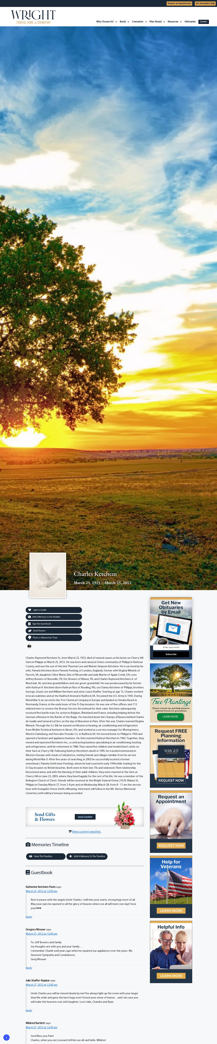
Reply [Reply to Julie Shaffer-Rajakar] (29, 1011)
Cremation (137, 22)
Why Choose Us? (105, 22)
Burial (123, 22)
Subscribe (171, 654)
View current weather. (86, 832)
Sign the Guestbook (40, 624)
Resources (173, 22)
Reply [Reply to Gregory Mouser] (29, 968)
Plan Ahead (156, 22)
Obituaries (188, 21)
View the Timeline (40, 857)
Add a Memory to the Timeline (46, 617)
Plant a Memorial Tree (42, 638)
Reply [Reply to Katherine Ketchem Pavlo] (29, 917)
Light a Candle (38, 610)
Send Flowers (37, 631)
